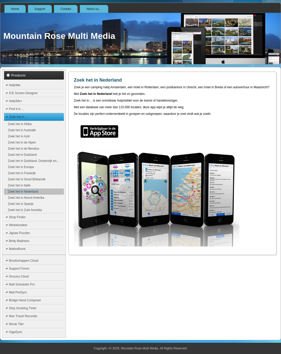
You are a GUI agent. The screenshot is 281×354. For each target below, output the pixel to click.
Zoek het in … (18, 117)
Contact (66, 9)
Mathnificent (17, 249)
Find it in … (17, 109)
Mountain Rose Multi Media (59, 36)
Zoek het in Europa (21, 167)
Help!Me (14, 85)
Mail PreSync (18, 292)
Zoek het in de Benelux (23, 148)
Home (15, 9)
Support (39, 9)
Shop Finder (17, 217)
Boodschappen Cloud (23, 260)
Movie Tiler (16, 324)
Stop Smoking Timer (23, 308)
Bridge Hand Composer (25, 300)
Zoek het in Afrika (20, 124)
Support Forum (19, 268)
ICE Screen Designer (23, 93)
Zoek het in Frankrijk (22, 173)
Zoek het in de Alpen (22, 142)
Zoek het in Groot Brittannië (26, 179)
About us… (93, 9)
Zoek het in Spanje (20, 204)
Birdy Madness (19, 241)
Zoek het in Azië (19, 136)
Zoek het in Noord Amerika (26, 198)
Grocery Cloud (19, 276)
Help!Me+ (15, 101)
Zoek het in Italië (19, 185)
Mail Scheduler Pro (22, 284)
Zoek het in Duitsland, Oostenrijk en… (34, 161)
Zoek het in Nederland (23, 191)
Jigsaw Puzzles (19, 233)
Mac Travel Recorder (23, 316)
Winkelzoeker (18, 225)
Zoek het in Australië (22, 130)
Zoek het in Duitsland (22, 155)
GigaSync (15, 332)
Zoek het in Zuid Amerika (25, 210)
